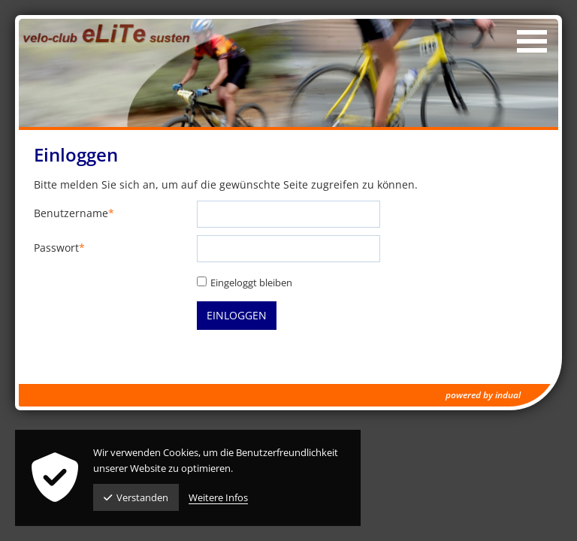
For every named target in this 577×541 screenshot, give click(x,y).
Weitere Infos (218, 497)
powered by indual (483, 394)
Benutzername (74, 214)
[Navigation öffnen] (532, 41)
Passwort (59, 248)
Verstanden (136, 497)
